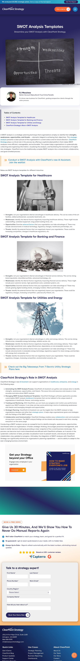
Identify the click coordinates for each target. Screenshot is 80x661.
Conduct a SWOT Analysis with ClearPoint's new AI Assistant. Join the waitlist (39, 161)
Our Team (57, 653)
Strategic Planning (34, 650)
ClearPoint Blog (8, 653)
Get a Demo (6, 650)
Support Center (8, 658)
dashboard (30, 398)
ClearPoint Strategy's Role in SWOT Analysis (22, 125)
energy (73, 382)
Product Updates (8, 656)
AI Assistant (24, 382)
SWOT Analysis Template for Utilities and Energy (23, 123)
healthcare (55, 382)
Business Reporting (35, 656)
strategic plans (37, 412)
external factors (28, 224)
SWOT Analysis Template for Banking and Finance (24, 120)
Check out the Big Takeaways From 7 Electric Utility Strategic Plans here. (39, 367)
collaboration (60, 417)
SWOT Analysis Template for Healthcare (20, 117)
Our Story (57, 656)
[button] (75, 9)
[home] (13, 9)
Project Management (35, 653)
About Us (57, 650)
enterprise (63, 382)
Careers (56, 658)
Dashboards (32, 658)
